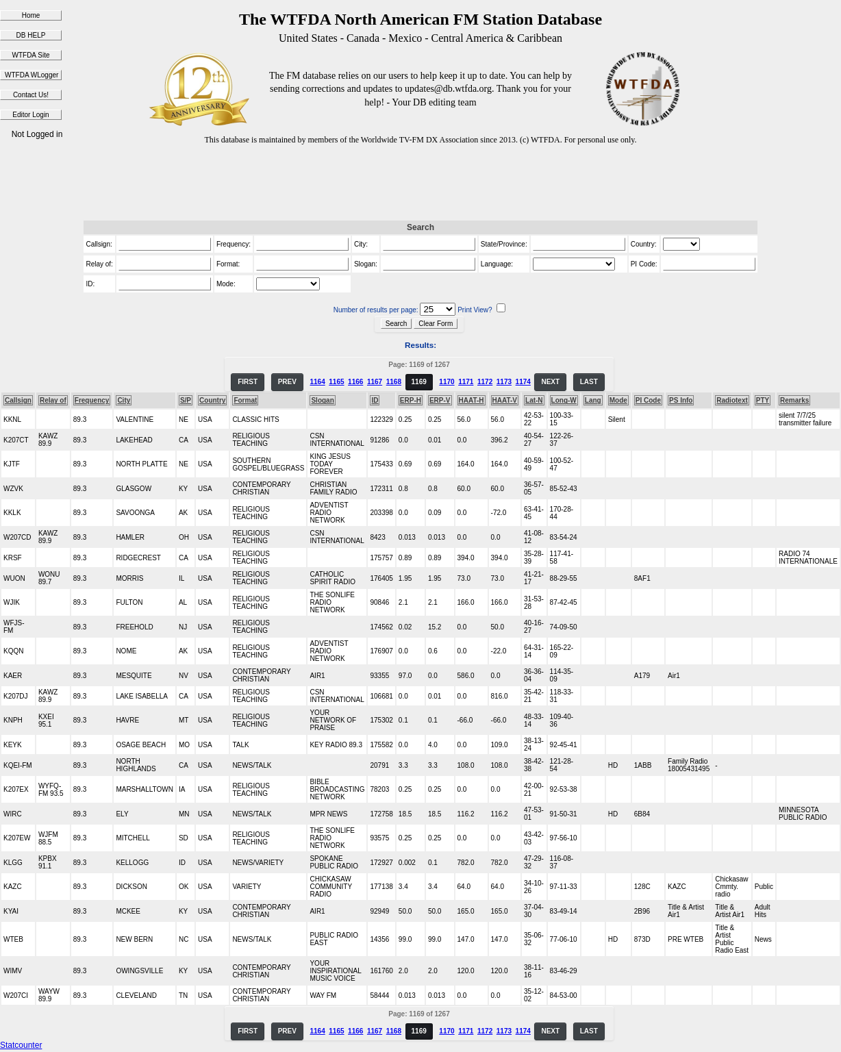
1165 (336, 382)
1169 (419, 382)
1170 (446, 382)
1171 (465, 382)
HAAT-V (504, 400)
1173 (504, 382)
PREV (287, 382)
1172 (484, 382)
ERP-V (440, 400)
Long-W (564, 400)
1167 (374, 382)
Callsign (18, 400)
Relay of (53, 400)
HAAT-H (471, 400)
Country (212, 400)
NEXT (550, 382)
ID (374, 400)
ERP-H (410, 400)
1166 (355, 382)
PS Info (680, 400)
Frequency (92, 400)
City (123, 400)
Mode (618, 400)
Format (245, 400)
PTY (762, 400)
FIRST (248, 382)
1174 (523, 382)
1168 (393, 382)
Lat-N (534, 400)
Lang (593, 400)
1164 (317, 382)
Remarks (794, 400)
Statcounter (21, 1045)
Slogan (322, 400)
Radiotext (732, 400)
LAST (589, 382)
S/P (185, 400)
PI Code (648, 400)
